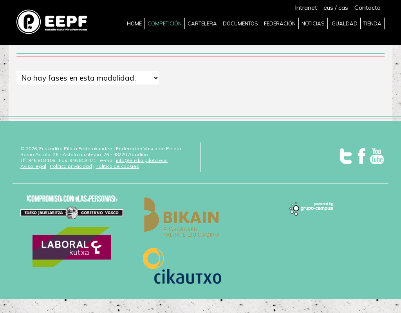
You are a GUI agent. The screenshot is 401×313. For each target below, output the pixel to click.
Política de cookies (117, 166)
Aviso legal (33, 166)
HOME (134, 23)
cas (343, 7)
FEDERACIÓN (280, 23)
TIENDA (372, 23)
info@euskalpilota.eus (142, 160)
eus (328, 7)
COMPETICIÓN (165, 23)
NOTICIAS (313, 23)
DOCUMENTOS (240, 23)
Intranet (306, 7)
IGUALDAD (344, 23)
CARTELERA (202, 23)
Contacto (367, 7)
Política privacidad (71, 166)
